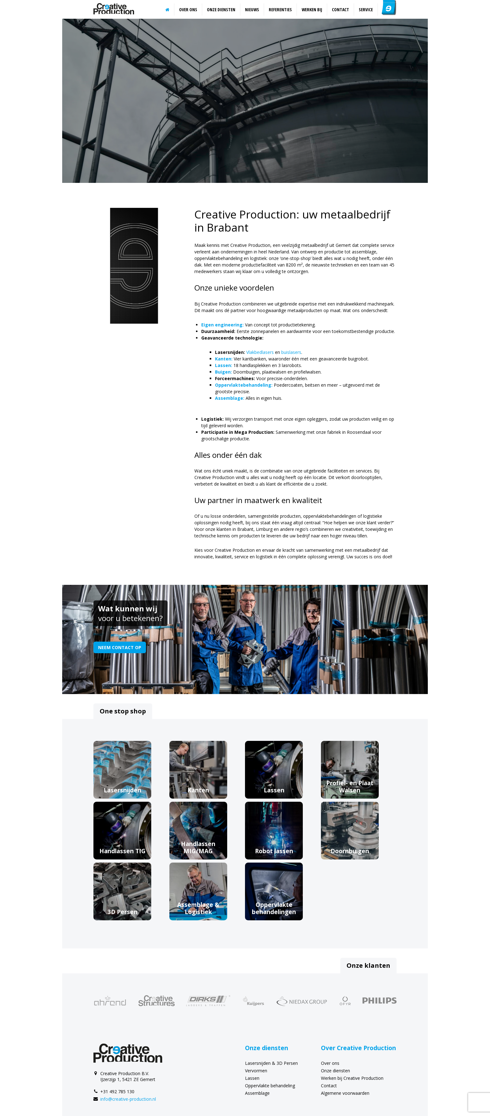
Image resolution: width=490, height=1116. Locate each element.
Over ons (188, 9)
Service (366, 9)
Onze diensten (221, 9)
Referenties (280, 9)
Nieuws (252, 9)
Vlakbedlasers (260, 352)
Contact (340, 9)
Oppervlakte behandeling (270, 1086)
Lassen (252, 1078)
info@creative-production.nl (128, 1099)
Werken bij (312, 9)
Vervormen (256, 1071)
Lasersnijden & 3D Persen (271, 1063)
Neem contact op (119, 647)
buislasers (291, 352)
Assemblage (257, 1093)
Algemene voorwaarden (345, 1093)
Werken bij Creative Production (352, 1078)
